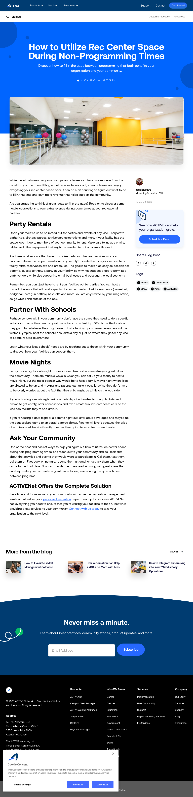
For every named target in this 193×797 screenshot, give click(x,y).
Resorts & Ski (114, 736)
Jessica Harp (143, 189)
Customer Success (159, 16)
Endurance (112, 716)
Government (113, 723)
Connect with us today (84, 508)
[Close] (113, 753)
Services (52, 5)
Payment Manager (80, 729)
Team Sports (113, 749)
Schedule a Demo (159, 239)
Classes (111, 703)
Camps (110, 697)
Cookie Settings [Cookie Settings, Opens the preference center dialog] (22, 784)
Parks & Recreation (117, 729)
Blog (177, 716)
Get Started (178, 5)
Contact (160, 5)
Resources (179, 16)
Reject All (78, 784)
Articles (109, 80)
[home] (13, 5)
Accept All (102, 784)
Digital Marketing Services (151, 716)
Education (112, 710)
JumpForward (77, 716)
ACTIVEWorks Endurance (83, 710)
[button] (36, 5)
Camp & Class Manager (83, 703)
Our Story (180, 697)
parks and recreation (57, 499)
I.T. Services (143, 723)
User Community (146, 703)
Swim (110, 742)
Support (145, 5)
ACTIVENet (76, 697)
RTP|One (74, 723)
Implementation (145, 697)
